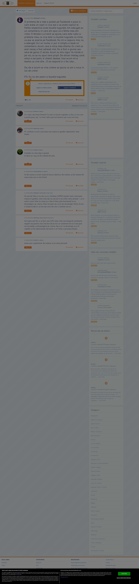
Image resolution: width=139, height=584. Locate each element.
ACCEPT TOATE (124, 573)
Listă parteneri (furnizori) (64, 577)
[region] (69, 576)
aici (8, 579)
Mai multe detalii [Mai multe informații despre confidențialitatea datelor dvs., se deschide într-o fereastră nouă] (18, 574)
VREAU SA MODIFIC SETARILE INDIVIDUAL (124, 577)
